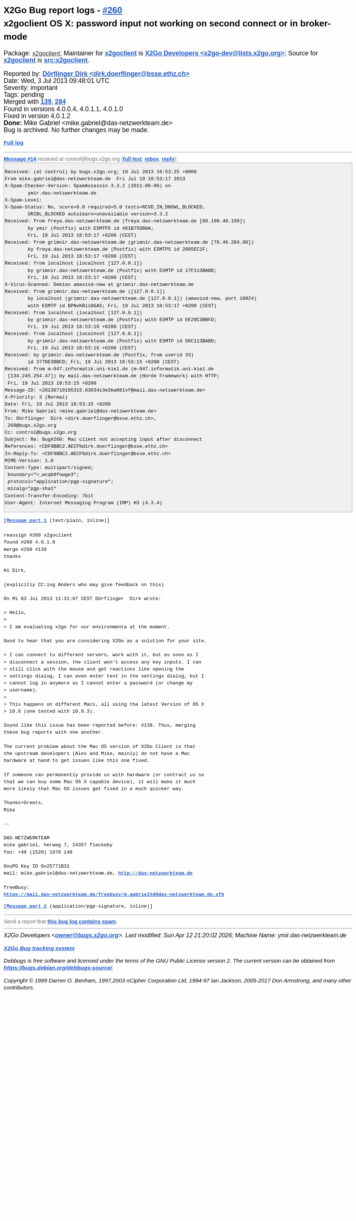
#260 (112, 10)
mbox (152, 159)
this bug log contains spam (81, 921)
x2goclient (46, 53)
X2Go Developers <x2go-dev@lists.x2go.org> (214, 53)
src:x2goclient (66, 60)
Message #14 (20, 159)
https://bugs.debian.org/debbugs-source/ (58, 967)
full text (132, 159)
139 (46, 101)
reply (168, 159)
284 (60, 101)
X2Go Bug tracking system (39, 948)
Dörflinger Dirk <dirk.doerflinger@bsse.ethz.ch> (116, 73)
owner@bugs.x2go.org (87, 935)
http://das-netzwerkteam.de (155, 873)
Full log (13, 142)
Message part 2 (27, 906)
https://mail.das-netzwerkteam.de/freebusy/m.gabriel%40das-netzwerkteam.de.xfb (114, 894)
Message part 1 (27, 520)
